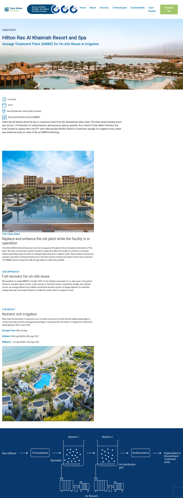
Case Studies (152, 9)
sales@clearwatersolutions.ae (21, 477)
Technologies (119, 7)
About (93, 7)
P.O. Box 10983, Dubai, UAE (17, 483)
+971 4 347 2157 (13, 472)
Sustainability (138, 7)
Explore (91, 404)
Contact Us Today (91, 443)
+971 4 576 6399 (13, 465)
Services (104, 7)
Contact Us (169, 9)
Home (83, 7)
